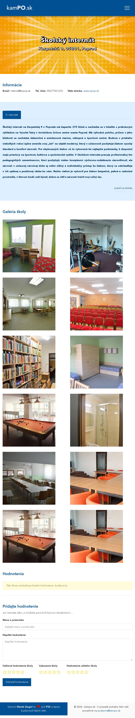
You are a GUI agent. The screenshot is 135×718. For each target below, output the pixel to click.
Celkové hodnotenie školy (18, 665)
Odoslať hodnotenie (16, 682)
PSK (48, 706)
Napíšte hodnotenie (14, 635)
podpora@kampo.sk (109, 710)
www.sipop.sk (91, 91)
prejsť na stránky (123, 188)
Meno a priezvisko (13, 620)
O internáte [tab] (11, 115)
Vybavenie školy (48, 665)
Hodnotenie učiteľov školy (82, 665)
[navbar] (127, 8)
